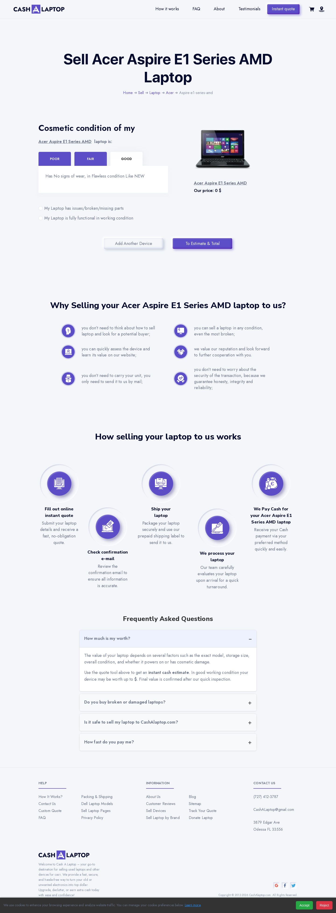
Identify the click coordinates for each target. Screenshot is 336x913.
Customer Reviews (161, 803)
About (219, 9)
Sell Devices (156, 810)
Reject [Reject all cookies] (324, 905)
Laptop (155, 92)
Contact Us (47, 803)
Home (128, 92)
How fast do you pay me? (109, 742)
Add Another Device (133, 243)
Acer (170, 92)
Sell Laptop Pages (96, 810)
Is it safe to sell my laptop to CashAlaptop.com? (131, 722)
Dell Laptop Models (97, 803)
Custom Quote (50, 810)
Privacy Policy (92, 817)
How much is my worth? (107, 638)
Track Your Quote (203, 810)
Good (126, 159)
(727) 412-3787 (265, 796)
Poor (55, 159)
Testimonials (249, 9)
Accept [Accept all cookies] (304, 905)
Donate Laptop (201, 817)
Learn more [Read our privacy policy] (192, 905)
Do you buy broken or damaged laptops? (124, 702)
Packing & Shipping (96, 796)
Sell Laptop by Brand (163, 817)
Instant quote (283, 9)
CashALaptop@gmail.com (273, 809)
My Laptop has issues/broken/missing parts (103, 208)
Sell (141, 92)
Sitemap (195, 803)
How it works (167, 9)
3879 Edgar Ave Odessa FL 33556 (268, 826)
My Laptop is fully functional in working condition (103, 218)
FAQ (196, 9)
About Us (153, 796)
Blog (192, 796)
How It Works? (50, 796)
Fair (90, 159)
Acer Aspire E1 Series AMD (65, 142)
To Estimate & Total (203, 243)
